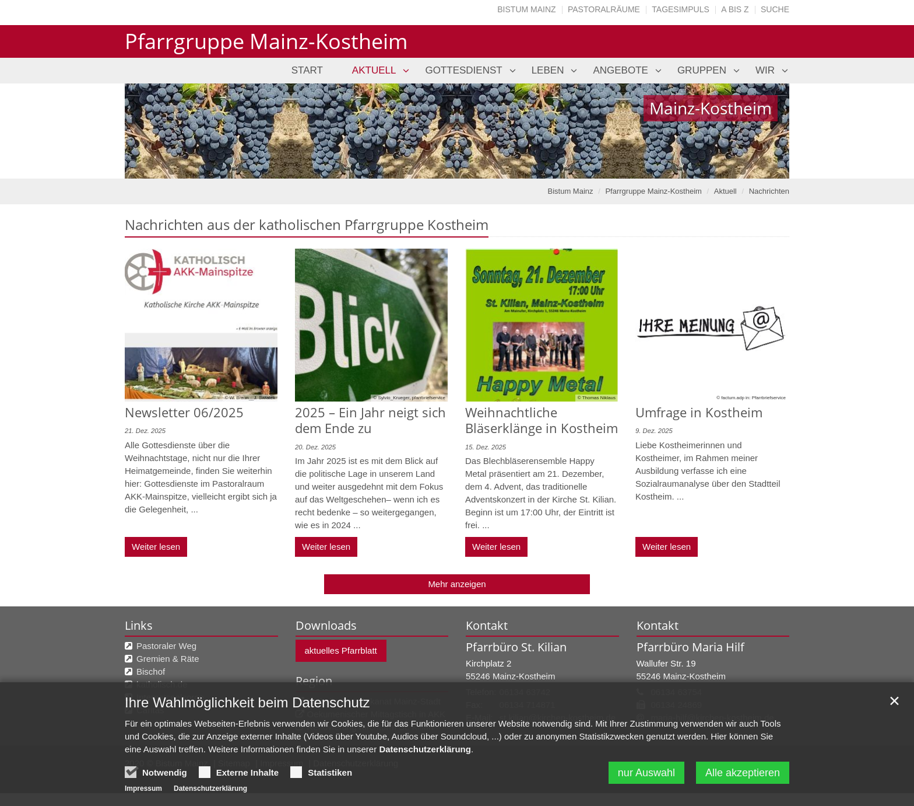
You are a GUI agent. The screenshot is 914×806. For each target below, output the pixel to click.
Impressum (143, 791)
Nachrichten (769, 191)
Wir (765, 70)
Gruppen (701, 70)
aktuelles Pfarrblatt (341, 650)
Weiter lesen (156, 547)
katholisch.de (162, 684)
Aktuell (374, 70)
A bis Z (734, 9)
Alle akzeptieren (742, 775)
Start (307, 70)
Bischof (150, 671)
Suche (775, 9)
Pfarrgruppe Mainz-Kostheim (653, 191)
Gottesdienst (463, 70)
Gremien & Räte (167, 659)
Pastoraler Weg (166, 646)
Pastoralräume (604, 9)
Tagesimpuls (680, 9)
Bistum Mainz (526, 9)
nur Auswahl (646, 775)
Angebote (620, 70)
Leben (548, 70)
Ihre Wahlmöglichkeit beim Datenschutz (247, 705)
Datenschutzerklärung (425, 751)
